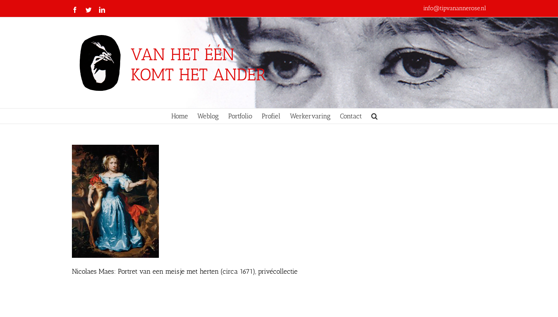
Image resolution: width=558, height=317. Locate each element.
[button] (374, 116)
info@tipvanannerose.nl (454, 8)
